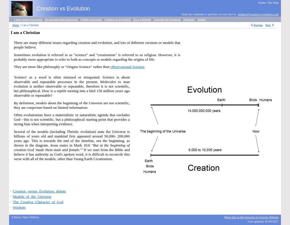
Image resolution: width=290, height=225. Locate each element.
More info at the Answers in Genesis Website (251, 217)
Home (15, 25)
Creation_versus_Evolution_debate (39, 191)
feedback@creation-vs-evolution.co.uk (258, 14)
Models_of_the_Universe (32, 196)
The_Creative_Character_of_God (38, 202)
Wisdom (19, 207)
